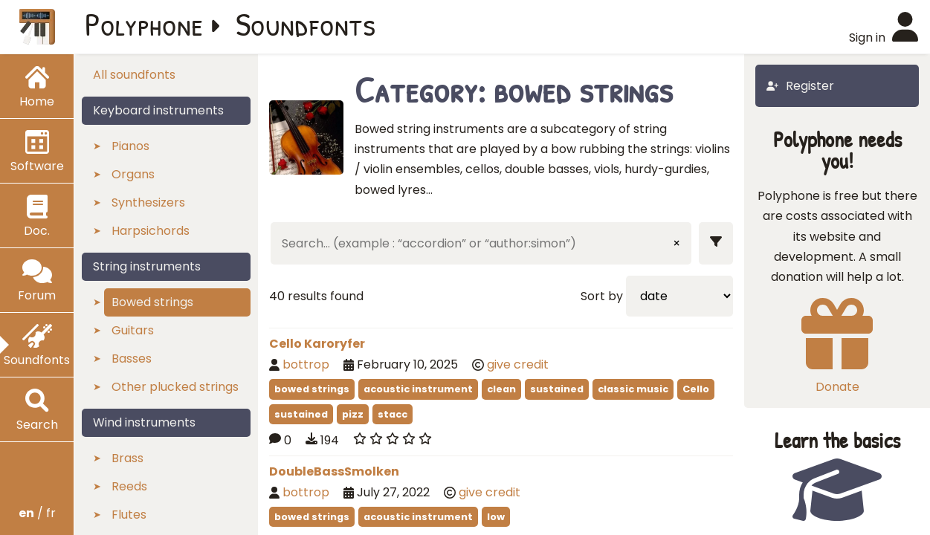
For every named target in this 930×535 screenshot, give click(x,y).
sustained (557, 389)
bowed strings (311, 389)
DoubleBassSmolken (334, 471)
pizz (353, 414)
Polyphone (144, 23)
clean (501, 389)
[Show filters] (716, 243)
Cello (695, 389)
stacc (392, 414)
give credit (518, 364)
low (496, 516)
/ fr (37, 513)
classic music (633, 389)
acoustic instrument (418, 389)
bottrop (305, 364)
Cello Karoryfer (317, 343)
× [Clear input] (676, 243)
